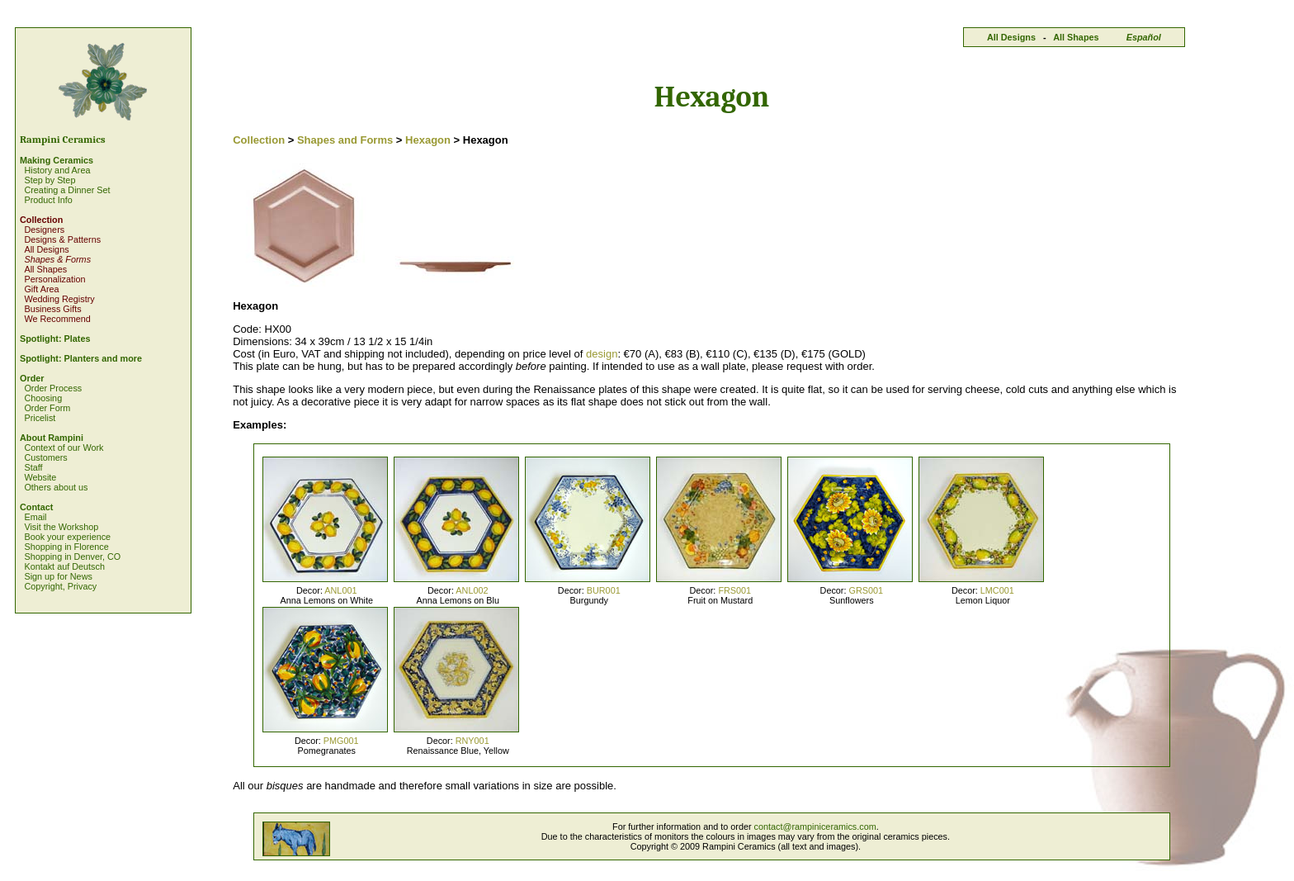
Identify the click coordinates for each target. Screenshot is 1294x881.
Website (40, 477)
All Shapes (1075, 37)
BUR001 (604, 590)
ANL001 (340, 590)
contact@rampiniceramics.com (815, 826)
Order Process (53, 388)
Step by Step (49, 180)
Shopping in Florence (66, 547)
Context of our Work (63, 447)
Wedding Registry (59, 299)
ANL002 (472, 590)
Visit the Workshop (61, 527)
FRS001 (734, 590)
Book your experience (67, 537)
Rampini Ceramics (63, 139)
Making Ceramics (56, 160)
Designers (44, 229)
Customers (45, 457)
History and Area (57, 170)
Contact (36, 507)
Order (32, 378)
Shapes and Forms (345, 140)
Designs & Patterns (62, 239)
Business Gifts (52, 309)
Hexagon (428, 140)
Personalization (54, 279)
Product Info (48, 200)
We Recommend (57, 319)
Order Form (47, 408)
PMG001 (341, 741)
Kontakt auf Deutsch (64, 566)
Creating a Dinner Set (67, 190)
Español (1143, 37)
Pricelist (39, 418)
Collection (41, 220)
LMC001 (997, 590)
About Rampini (51, 438)
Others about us (55, 487)
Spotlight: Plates (55, 338)
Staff (33, 467)
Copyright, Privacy (60, 586)
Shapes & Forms (57, 259)
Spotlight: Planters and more (81, 358)
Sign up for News (58, 576)
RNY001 (472, 741)
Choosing (43, 398)
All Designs (1011, 37)
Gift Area (41, 289)
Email (35, 517)
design (601, 354)
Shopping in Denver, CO (72, 556)
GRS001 (865, 590)
